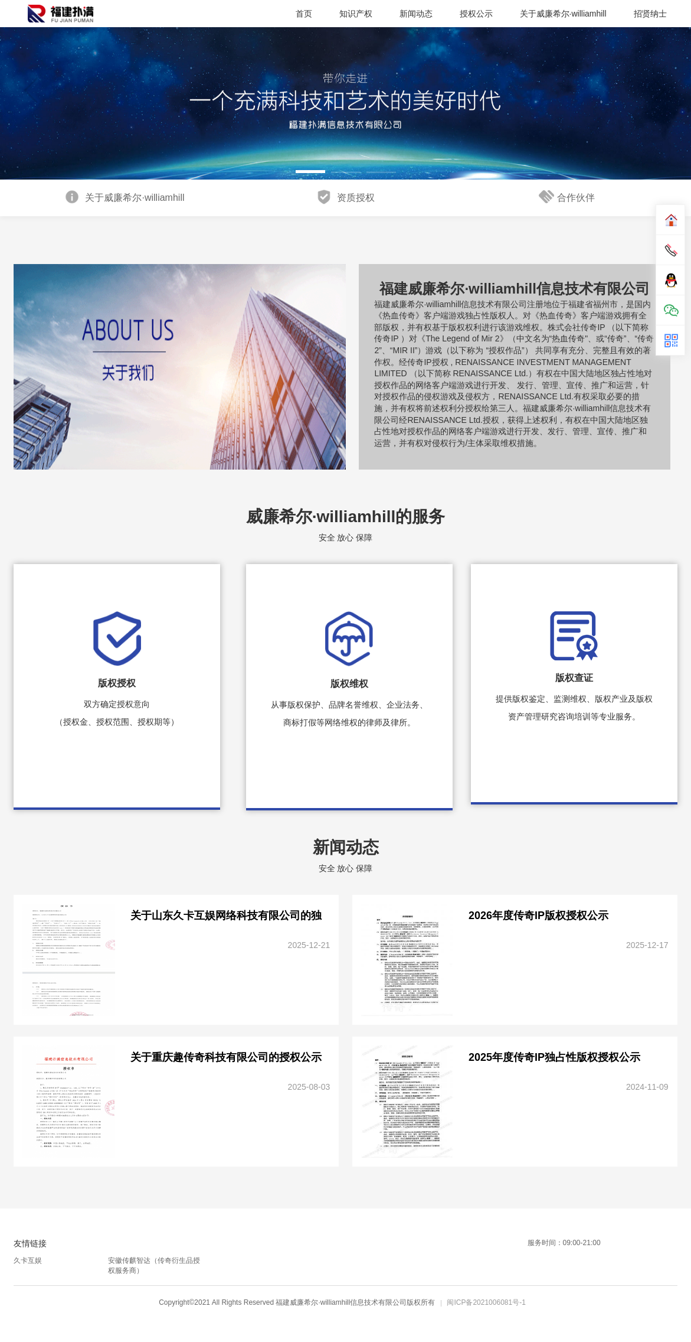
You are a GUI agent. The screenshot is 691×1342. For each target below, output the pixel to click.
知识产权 (355, 13)
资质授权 (345, 196)
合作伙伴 (567, 196)
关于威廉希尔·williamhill (563, 13)
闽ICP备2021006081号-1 (486, 1302)
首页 (304, 13)
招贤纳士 (650, 13)
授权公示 (476, 13)
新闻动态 (416, 13)
